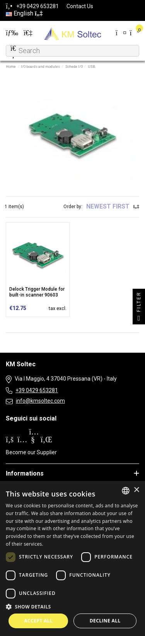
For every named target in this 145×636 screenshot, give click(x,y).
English (24, 13)
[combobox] (126, 491)
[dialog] (72, 558)
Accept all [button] (38, 620)
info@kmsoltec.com (40, 401)
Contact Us (80, 6)
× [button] (136, 490)
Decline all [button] (105, 620)
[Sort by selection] (112, 206)
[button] (72, 606)
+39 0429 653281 (36, 390)
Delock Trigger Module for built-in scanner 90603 (37, 291)
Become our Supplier (31, 452)
